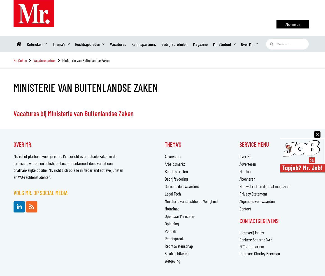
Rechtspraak (174, 238)
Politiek (170, 231)
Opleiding (172, 223)
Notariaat (172, 208)
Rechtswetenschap (179, 246)
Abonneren (247, 179)
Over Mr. (249, 44)
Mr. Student (224, 44)
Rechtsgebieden (89, 44)
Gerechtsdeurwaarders (182, 186)
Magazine (200, 44)
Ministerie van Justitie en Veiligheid (191, 201)
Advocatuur (173, 156)
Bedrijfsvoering (176, 179)
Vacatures (118, 44)
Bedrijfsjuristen (176, 171)
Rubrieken (37, 44)
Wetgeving (172, 261)
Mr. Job (245, 171)
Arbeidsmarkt (175, 164)
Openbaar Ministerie (180, 216)
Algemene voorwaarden (257, 201)
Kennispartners (144, 44)
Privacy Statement (253, 193)
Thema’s (61, 44)
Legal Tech (173, 193)
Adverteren (247, 164)
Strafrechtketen (176, 253)
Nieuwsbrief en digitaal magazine (264, 186)
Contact (245, 208)
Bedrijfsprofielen (174, 44)
